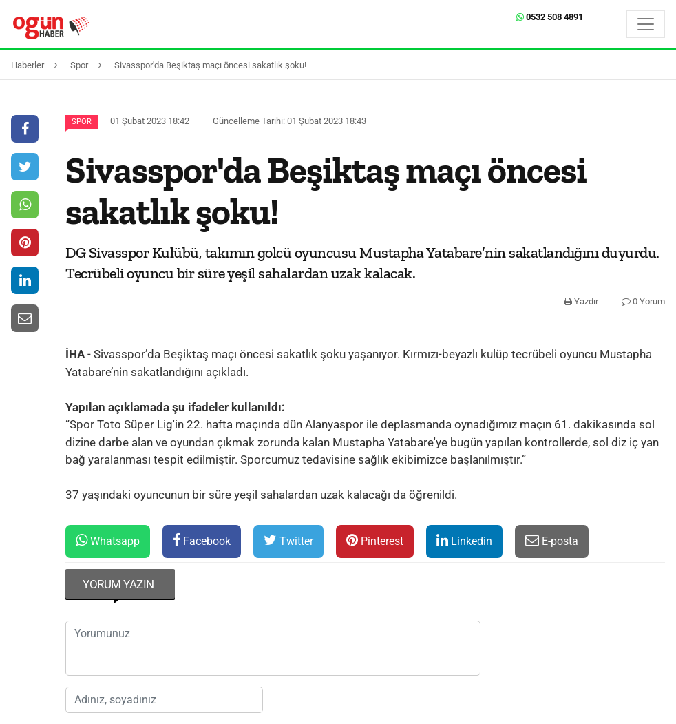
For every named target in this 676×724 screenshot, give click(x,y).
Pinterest (374, 540)
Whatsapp (108, 540)
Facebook (202, 540)
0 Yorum (643, 301)
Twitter (288, 540)
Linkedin (464, 540)
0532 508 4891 (549, 17)
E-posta (551, 540)
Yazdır (581, 301)
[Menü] (645, 24)
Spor (82, 121)
